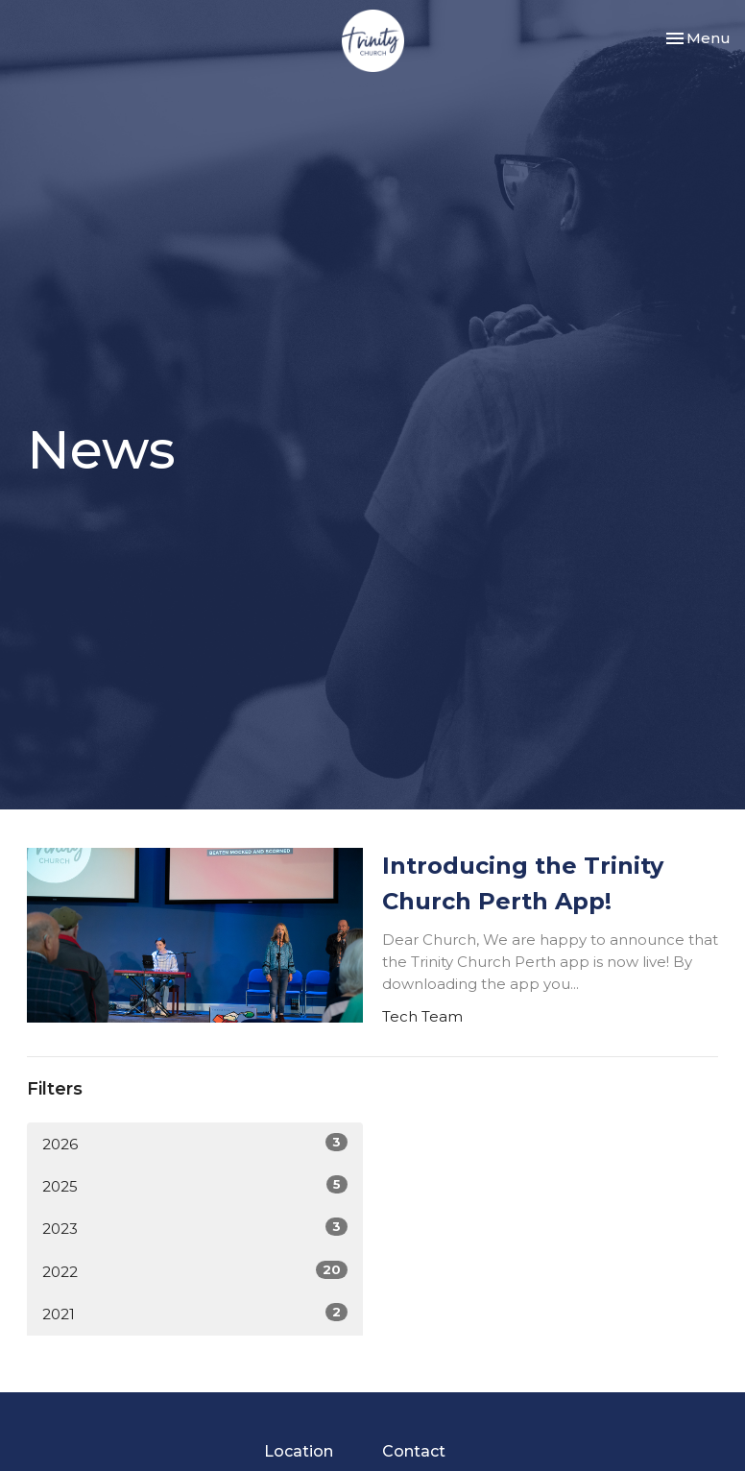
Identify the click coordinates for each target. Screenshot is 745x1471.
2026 (195, 1143)
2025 (195, 1185)
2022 (195, 1271)
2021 (195, 1313)
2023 (195, 1228)
